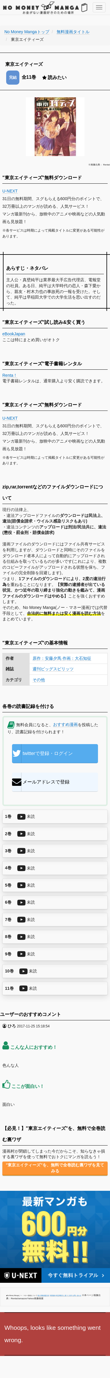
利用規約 (53, 1295)
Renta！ (9, 375)
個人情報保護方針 (43, 1295)
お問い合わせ (76, 1295)
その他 (39, 679)
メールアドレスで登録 (41, 782)
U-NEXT (10, 191)
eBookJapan (13, 333)
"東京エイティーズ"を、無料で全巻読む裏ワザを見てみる (55, 1168)
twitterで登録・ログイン (42, 753)
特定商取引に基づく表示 (64, 1295)
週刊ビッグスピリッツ (53, 669)
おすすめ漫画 (65, 724)
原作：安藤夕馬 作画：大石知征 (62, 658)
